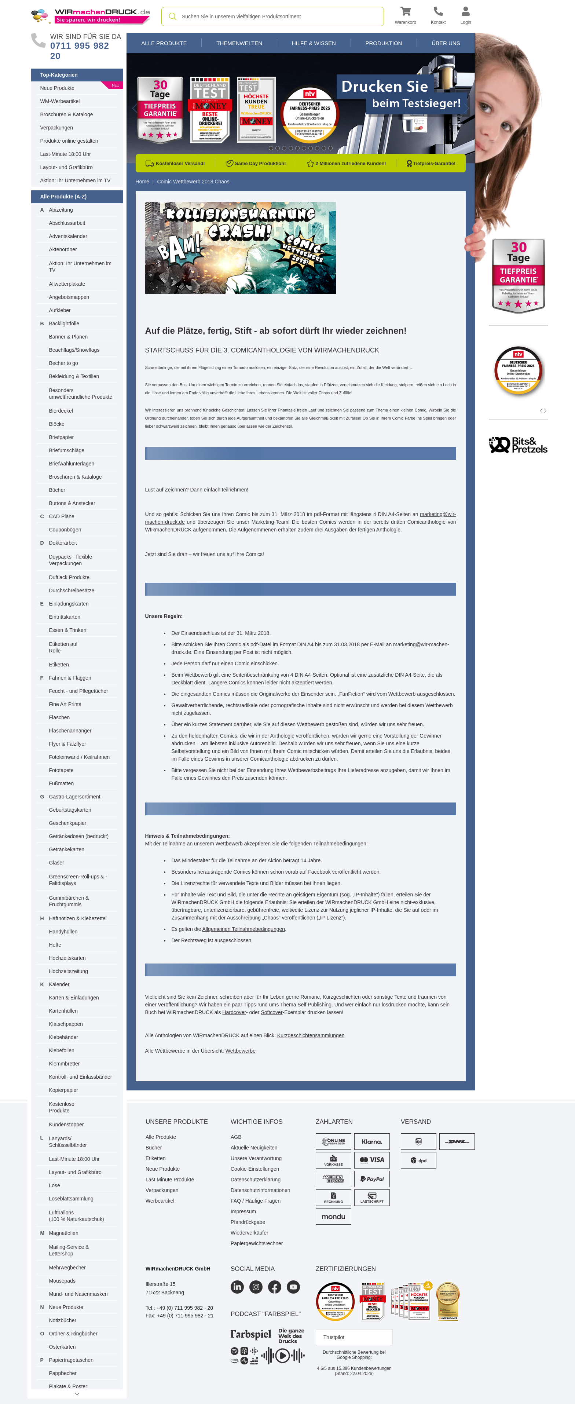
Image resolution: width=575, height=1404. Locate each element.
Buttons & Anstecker (72, 503)
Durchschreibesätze (72, 590)
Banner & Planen (68, 336)
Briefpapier (61, 437)
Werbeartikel (160, 1201)
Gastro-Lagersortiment (74, 796)
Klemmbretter (64, 1063)
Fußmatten (61, 783)
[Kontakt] (438, 17)
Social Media (253, 1268)
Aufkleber (60, 310)
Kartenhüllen (63, 1010)
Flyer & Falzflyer (67, 743)
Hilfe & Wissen (314, 43)
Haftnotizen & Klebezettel (78, 918)
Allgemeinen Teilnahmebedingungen (243, 929)
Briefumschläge (67, 450)
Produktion (383, 43)
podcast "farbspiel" (266, 1313)
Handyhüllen (63, 931)
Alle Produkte (164, 43)
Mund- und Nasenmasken (78, 1294)
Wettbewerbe (241, 1051)
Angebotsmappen (69, 297)
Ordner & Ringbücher (73, 1333)
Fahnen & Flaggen (70, 677)
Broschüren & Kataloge (66, 114)
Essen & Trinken (68, 630)
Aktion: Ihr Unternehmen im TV (75, 180)
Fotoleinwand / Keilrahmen (79, 757)
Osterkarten (62, 1346)
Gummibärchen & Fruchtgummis (69, 901)
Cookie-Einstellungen (255, 1169)
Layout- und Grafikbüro (66, 167)
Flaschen (59, 717)
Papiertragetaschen (71, 1360)
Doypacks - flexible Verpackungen (70, 560)
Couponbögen (65, 529)
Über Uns (446, 43)
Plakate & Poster (68, 1386)
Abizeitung (61, 209)
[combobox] (272, 16)
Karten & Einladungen (74, 997)
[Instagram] (256, 1287)
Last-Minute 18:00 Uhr (65, 154)
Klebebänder (63, 1037)
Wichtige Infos (257, 1121)
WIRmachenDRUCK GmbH (178, 1269)
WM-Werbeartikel (60, 101)
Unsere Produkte (177, 1121)
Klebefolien (61, 1050)
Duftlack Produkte (69, 577)
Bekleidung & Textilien (74, 376)
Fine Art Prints (65, 704)
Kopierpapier (63, 1090)
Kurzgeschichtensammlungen (311, 1035)
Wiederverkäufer (249, 1233)
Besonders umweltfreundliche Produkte (81, 393)
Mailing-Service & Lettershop (69, 1250)
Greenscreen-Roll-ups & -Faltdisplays (78, 880)
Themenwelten (239, 43)
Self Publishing (314, 1005)
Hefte (55, 944)
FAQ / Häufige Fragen (256, 1201)
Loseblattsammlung (71, 1198)
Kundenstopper (66, 1124)
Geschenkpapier (68, 823)
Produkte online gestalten (69, 140)
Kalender (59, 984)
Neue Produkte (57, 88)
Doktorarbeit (63, 542)
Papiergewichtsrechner (257, 1243)
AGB (236, 1137)
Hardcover (234, 1012)
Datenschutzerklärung (256, 1179)
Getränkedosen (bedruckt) (79, 836)
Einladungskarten (69, 603)
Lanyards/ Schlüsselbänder (68, 1142)
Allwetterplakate (67, 283)
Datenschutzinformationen (260, 1190)
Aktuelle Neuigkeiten (254, 1148)
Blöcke (57, 424)
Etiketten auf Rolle (63, 647)
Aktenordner (63, 249)
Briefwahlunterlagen (72, 463)
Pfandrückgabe (248, 1222)
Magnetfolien (63, 1233)
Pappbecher (63, 1373)
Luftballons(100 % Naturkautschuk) (76, 1216)
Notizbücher (63, 1320)
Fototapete (61, 770)
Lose (54, 1185)
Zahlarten (334, 1121)
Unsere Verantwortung (256, 1158)
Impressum (243, 1211)
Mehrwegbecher (67, 1267)
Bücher (57, 490)
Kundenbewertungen (364, 1368)
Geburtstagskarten (70, 809)
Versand (416, 1121)
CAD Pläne (61, 516)
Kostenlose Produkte (61, 1107)
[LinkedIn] (237, 1287)
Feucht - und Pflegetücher (78, 691)
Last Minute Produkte (170, 1179)
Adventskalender (68, 236)
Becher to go (63, 363)
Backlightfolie (64, 323)
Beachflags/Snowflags (74, 349)
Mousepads (62, 1280)
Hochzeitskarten (67, 958)
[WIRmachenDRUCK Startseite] (90, 16)
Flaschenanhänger (70, 730)
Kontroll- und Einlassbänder (80, 1076)
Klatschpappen (66, 1024)
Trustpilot (333, 1337)
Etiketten (59, 664)
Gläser (56, 862)
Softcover (271, 1012)
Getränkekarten (67, 849)
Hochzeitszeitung (68, 971)
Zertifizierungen (346, 1268)
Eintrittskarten (65, 616)
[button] (405, 17)
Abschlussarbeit (67, 223)
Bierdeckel (61, 410)
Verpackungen (56, 127)
